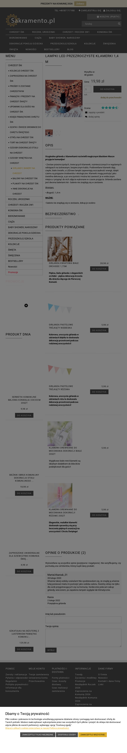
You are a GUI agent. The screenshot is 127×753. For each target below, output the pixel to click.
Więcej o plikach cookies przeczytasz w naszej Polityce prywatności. (37, 728)
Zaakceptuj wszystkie (93, 734)
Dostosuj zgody (67, 734)
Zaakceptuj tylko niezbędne (37, 734)
